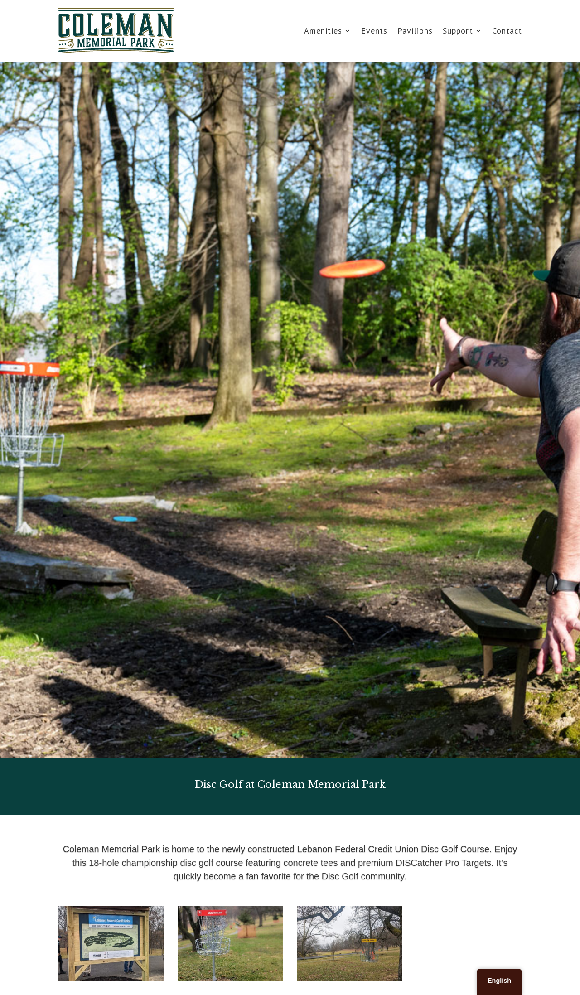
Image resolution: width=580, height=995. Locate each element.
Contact (507, 30)
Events (374, 30)
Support (458, 30)
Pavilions (415, 30)
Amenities (323, 30)
